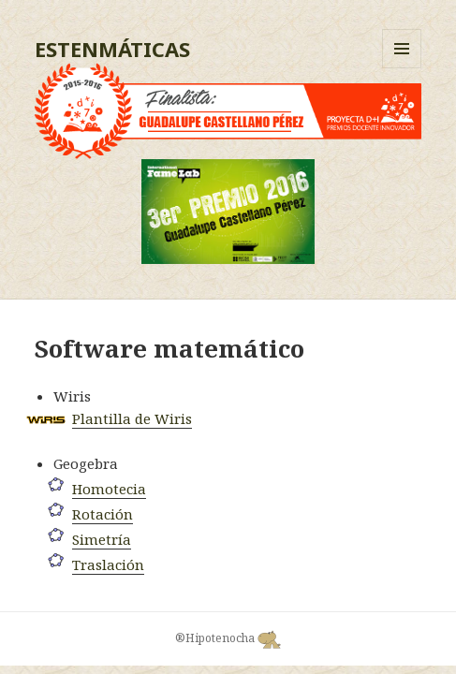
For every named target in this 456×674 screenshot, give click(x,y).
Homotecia (109, 488)
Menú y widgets (402, 67)
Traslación (108, 564)
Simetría (101, 539)
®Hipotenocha (228, 638)
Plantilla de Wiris (132, 418)
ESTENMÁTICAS (112, 49)
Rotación (102, 514)
